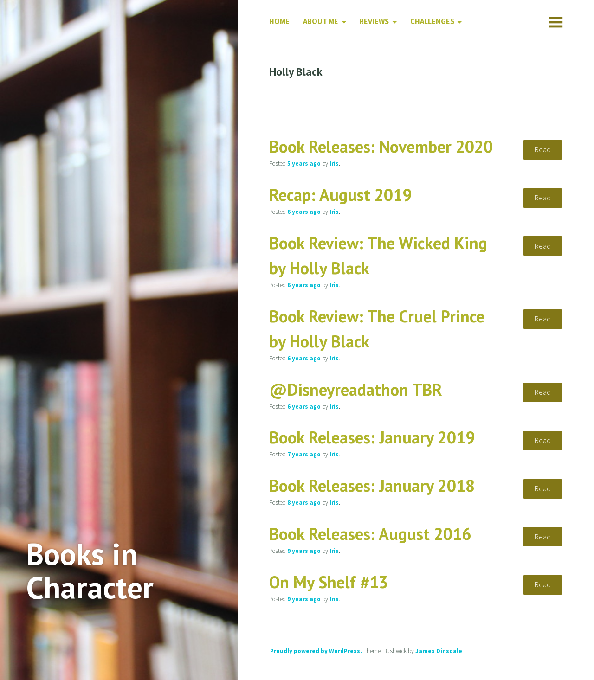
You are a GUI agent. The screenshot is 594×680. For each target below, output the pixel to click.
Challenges (432, 21)
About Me (320, 21)
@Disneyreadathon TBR (355, 389)
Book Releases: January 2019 (372, 437)
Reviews (374, 21)
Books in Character (90, 570)
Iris (334, 163)
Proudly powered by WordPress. (316, 651)
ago (304, 163)
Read (543, 149)
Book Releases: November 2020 (381, 146)
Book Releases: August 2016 (370, 534)
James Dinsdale (438, 651)
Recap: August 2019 (340, 194)
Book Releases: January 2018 (372, 485)
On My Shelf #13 (328, 582)
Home (279, 21)
